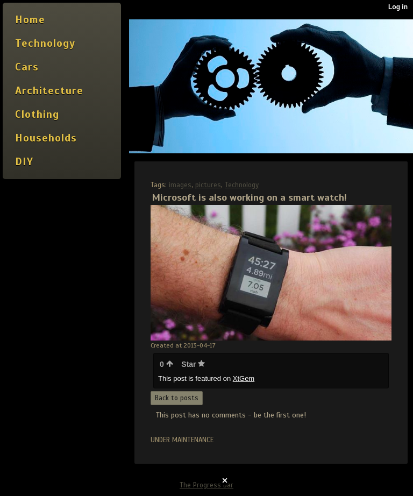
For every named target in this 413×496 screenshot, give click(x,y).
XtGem (243, 378)
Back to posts (176, 398)
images (180, 185)
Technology (242, 185)
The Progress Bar (206, 485)
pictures (208, 185)
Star (193, 364)
